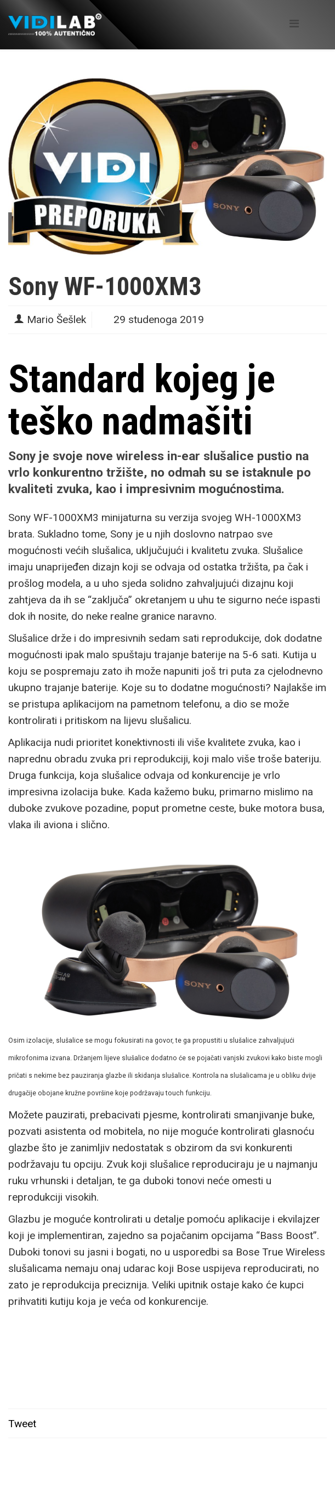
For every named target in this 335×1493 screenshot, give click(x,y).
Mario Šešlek (56, 319)
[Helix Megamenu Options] (294, 24)
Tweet (22, 1423)
